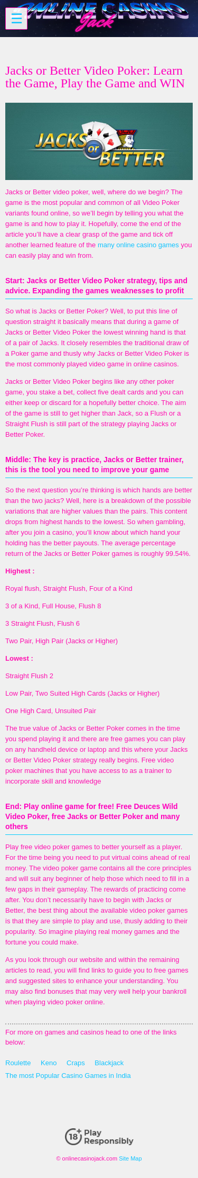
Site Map (130, 1158)
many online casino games (138, 245)
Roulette (18, 1063)
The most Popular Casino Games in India (68, 1076)
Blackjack (109, 1063)
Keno (48, 1063)
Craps (76, 1063)
